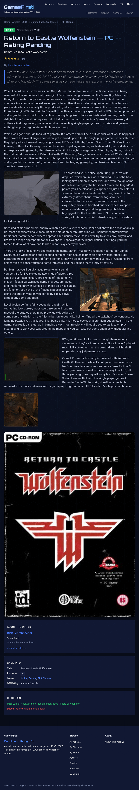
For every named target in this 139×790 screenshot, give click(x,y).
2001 (24, 22)
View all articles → (16, 648)
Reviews (49, 4)
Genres (105, 13)
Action (24, 678)
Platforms (92, 13)
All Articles (75, 741)
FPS (39, 678)
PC (23, 673)
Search (129, 13)
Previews (62, 4)
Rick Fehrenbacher (19, 65)
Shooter (47, 678)
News (86, 4)
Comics (98, 4)
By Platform (76, 747)
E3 (121, 4)
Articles (75, 4)
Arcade (32, 678)
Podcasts (111, 4)
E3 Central (75, 773)
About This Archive (114, 741)
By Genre (74, 752)
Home (7, 22)
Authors (117, 13)
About (130, 4)
